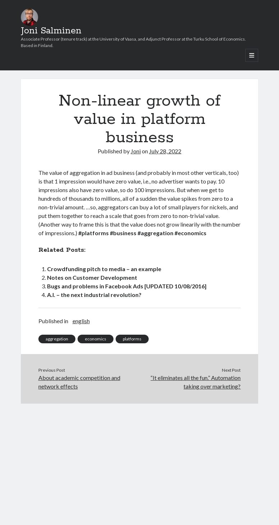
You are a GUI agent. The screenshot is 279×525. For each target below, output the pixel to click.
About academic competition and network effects (79, 382)
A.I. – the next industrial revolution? (94, 294)
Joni (136, 151)
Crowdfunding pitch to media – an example (104, 268)
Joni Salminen (51, 31)
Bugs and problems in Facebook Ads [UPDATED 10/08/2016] (126, 286)
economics (95, 339)
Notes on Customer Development (92, 277)
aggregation (57, 339)
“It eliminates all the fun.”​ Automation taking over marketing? (195, 382)
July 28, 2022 (165, 151)
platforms (132, 339)
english (81, 320)
